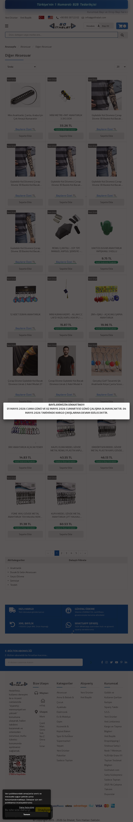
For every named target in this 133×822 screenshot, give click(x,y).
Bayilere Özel (23, 129)
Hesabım (90, 26)
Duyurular (109, 794)
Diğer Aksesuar (43, 46)
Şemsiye (14, 580)
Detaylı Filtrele (77, 560)
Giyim (59, 721)
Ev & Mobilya (63, 716)
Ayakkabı (61, 707)
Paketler (61, 755)
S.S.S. (107, 711)
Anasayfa (10, 46)
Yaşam (60, 745)
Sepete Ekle (25, 135)
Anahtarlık (15, 568)
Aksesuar (25, 46)
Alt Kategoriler (16, 560)
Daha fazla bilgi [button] (26, 807)
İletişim (108, 702)
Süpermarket (63, 740)
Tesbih (13, 584)
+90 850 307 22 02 (67, 17)
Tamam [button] (26, 814)
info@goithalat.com (94, 17)
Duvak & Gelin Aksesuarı (23, 572)
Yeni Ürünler (11, 17)
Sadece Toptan (65, 760)
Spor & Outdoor (65, 736)
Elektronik (62, 711)
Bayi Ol (105, 26)
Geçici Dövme (17, 576)
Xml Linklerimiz (112, 721)
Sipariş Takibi (111, 707)
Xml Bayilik (26, 17)
